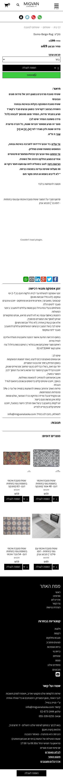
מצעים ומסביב (53, 642)
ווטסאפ (31, 75)
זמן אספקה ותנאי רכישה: (44, 288)
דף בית (57, 27)
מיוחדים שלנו (54, 665)
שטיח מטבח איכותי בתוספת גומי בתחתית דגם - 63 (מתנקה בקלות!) (16, 485)
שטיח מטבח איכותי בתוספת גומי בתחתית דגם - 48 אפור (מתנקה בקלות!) (46, 485)
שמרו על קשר (51, 686)
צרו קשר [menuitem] (56, 603)
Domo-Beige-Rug (43, 34)
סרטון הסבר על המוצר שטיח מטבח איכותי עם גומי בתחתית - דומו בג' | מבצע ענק (32, 201)
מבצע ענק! (54, 54)
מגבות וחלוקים (53, 638)
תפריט (56, 8)
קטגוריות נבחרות (49, 621)
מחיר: (54, 40)
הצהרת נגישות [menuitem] (53, 607)
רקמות (57, 633)
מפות (57, 660)
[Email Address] (58, 675)
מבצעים (56, 669)
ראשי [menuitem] (57, 592)
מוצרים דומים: (51, 436)
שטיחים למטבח (31, 27)
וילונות (57, 629)
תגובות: (55, 422)
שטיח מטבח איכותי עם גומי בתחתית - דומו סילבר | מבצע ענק (46, 551)
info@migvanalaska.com (40, 707)
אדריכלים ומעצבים (50, 761)
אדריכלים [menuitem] (55, 599)
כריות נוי (56, 651)
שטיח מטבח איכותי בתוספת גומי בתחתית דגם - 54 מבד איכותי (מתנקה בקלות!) (16, 553)
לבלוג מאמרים (52, 752)
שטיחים (46, 27)
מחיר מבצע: (54, 46)
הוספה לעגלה (29, 67)
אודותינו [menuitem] (56, 596)
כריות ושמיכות (53, 647)
